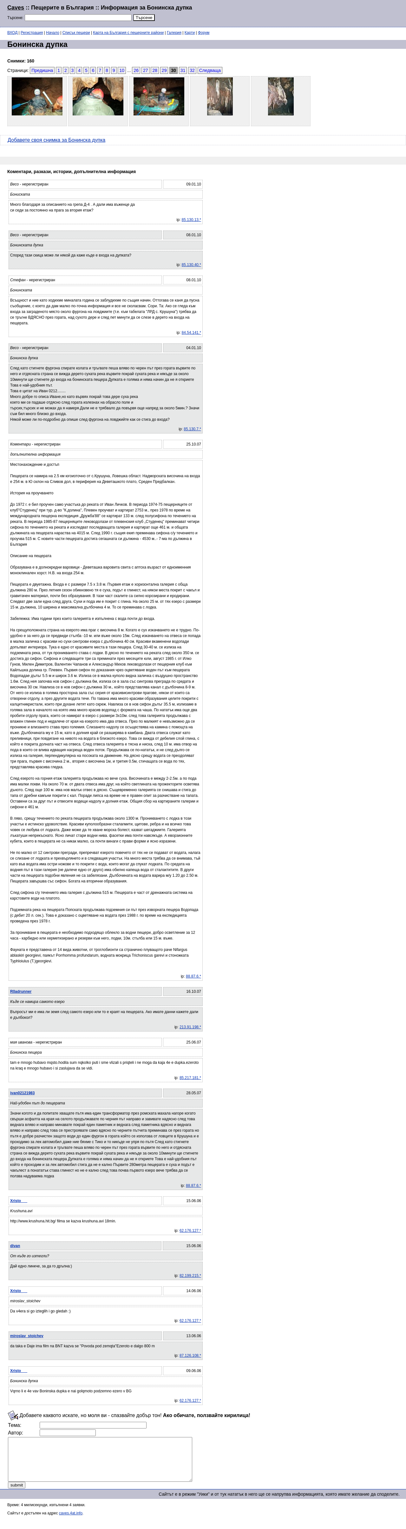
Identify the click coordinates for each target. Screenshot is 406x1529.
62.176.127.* (190, 1230)
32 (192, 70)
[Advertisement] (321, 12)
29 (164, 70)
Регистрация (32, 32)
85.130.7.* (192, 429)
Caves (15, 7)
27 (145, 70)
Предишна (42, 70)
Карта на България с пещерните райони (128, 32)
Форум (203, 32)
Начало (52, 32)
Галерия (174, 32)
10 (121, 70)
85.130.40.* (191, 265)
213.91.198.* (190, 1027)
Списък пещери (76, 32)
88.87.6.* (193, 976)
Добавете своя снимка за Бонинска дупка (56, 140)
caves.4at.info (70, 1521)
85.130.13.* (191, 220)
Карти (190, 32)
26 (136, 70)
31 (183, 70)
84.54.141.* (191, 332)
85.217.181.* (190, 1078)
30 (173, 70)
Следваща (210, 70)
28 (154, 70)
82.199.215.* (190, 1275)
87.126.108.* (190, 1355)
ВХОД (12, 32)
